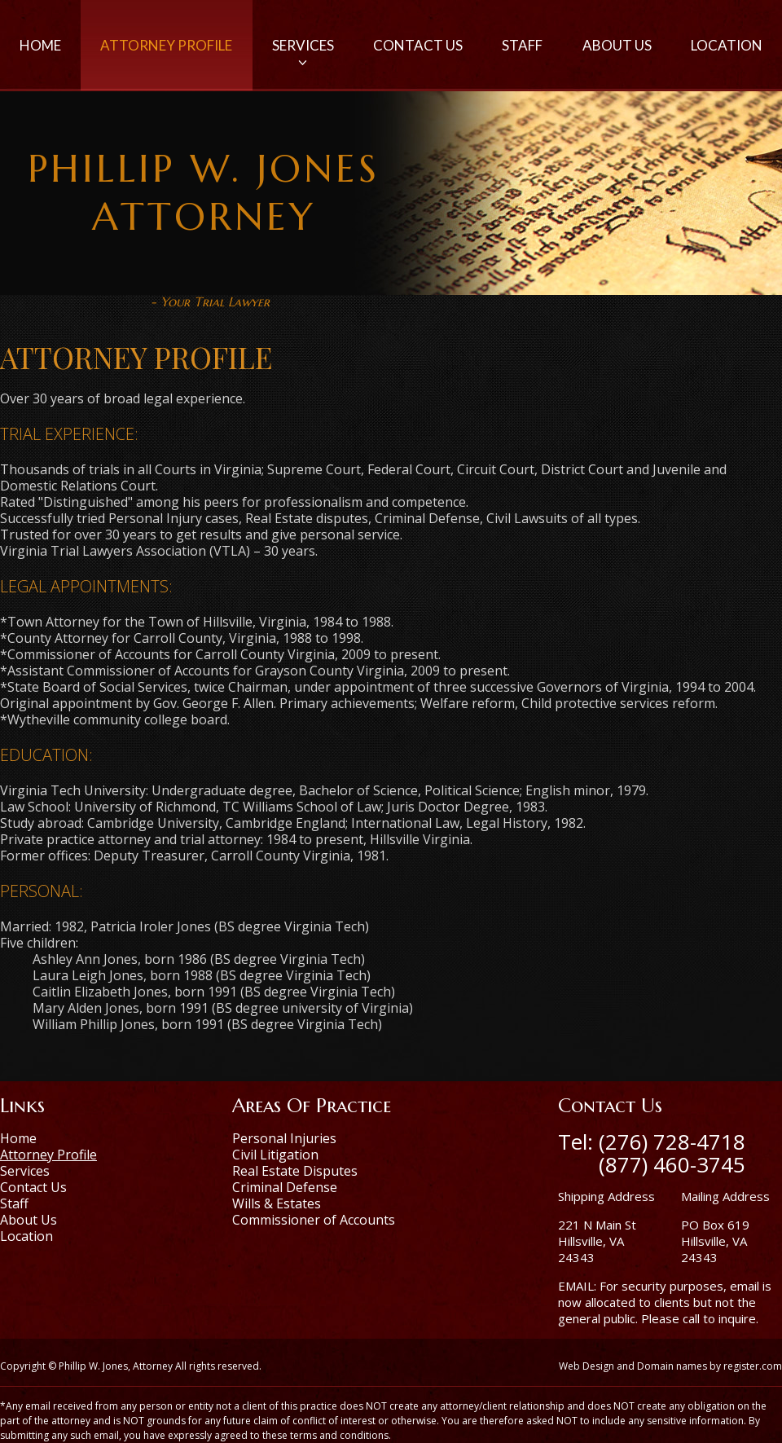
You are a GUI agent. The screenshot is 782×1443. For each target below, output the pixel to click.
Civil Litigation (275, 1154)
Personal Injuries (284, 1138)
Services (303, 53)
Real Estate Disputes (295, 1171)
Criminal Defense (284, 1187)
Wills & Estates (276, 1203)
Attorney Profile (166, 45)
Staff (522, 45)
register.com (752, 1366)
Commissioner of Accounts (313, 1220)
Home (40, 45)
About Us (617, 45)
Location (726, 45)
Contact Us (418, 45)
